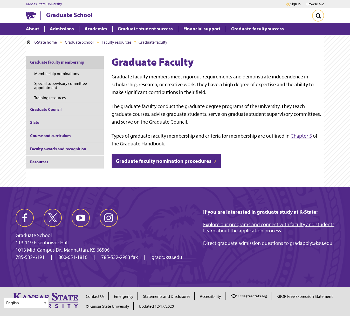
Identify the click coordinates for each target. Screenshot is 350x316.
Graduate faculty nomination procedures (166, 161)
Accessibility (210, 296)
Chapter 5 (301, 136)
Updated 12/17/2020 (156, 306)
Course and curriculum (50, 135)
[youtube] (81, 218)
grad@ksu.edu (167, 257)
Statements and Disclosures (166, 296)
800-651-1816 (72, 257)
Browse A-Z (315, 4)
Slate (34, 122)
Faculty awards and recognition (58, 148)
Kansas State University (44, 4)
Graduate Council (45, 109)
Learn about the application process (242, 230)
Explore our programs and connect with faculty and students (268, 224)
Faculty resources (116, 42)
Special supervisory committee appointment (60, 85)
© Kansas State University (107, 306)
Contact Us (95, 296)
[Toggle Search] (318, 16)
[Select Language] (26, 303)
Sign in (295, 4)
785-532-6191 (30, 257)
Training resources (50, 97)
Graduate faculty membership (57, 62)
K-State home (42, 42)
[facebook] (25, 218)
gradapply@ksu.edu (311, 243)
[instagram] (109, 218)
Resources (39, 161)
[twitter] (53, 218)
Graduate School (69, 15)
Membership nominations (56, 73)
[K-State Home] (31, 15)
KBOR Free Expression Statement (305, 296)
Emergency (123, 296)
